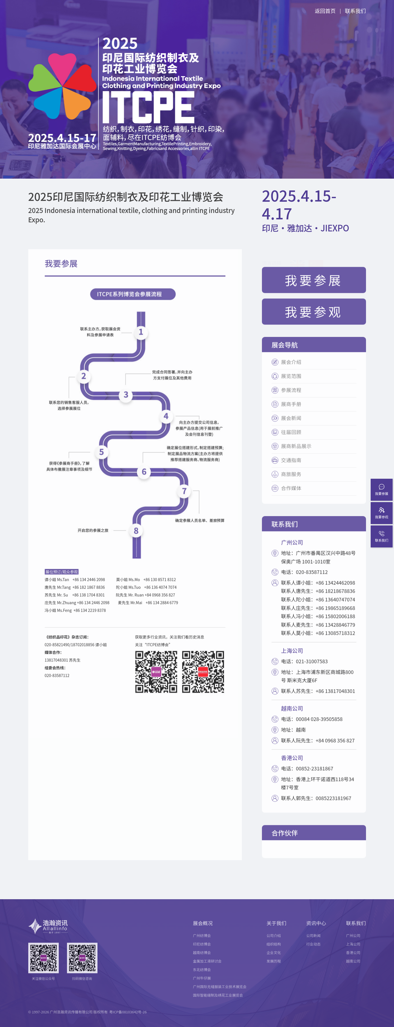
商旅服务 (291, 480)
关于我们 (276, 929)
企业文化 (274, 958)
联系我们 (355, 10)
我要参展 (314, 286)
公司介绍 (274, 941)
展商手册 (291, 410)
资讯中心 (316, 929)
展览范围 (291, 382)
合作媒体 (291, 494)
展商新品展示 (296, 452)
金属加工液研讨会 (207, 967)
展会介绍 (291, 368)
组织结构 (274, 950)
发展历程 (274, 967)
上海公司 (353, 950)
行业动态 (313, 950)
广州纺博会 (202, 941)
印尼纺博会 (202, 950)
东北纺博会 (202, 975)
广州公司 (353, 941)
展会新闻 (291, 424)
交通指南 (291, 466)
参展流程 (291, 396)
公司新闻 (313, 941)
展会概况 (203, 929)
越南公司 (353, 967)
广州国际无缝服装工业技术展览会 (220, 992)
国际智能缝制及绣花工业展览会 (218, 1001)
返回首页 (325, 10)
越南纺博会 (202, 958)
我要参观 (314, 318)
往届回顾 (291, 438)
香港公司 (353, 958)
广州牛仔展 (202, 984)
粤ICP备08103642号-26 (128, 1018)
